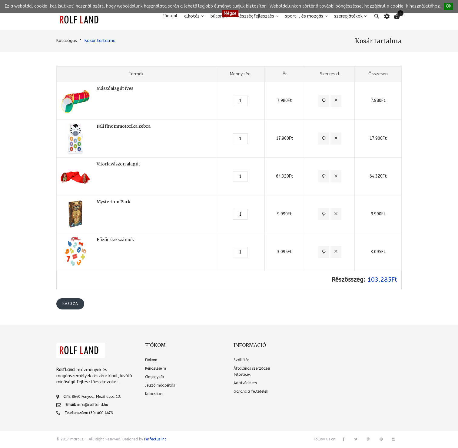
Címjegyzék (154, 377)
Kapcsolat (154, 394)
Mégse (230, 13)
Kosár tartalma (100, 40)
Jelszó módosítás (160, 385)
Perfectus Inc (155, 439)
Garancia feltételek (251, 391)
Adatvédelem (245, 383)
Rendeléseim (155, 368)
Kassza (70, 304)
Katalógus (66, 40)
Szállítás (241, 360)
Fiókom (151, 360)
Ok (448, 6)
